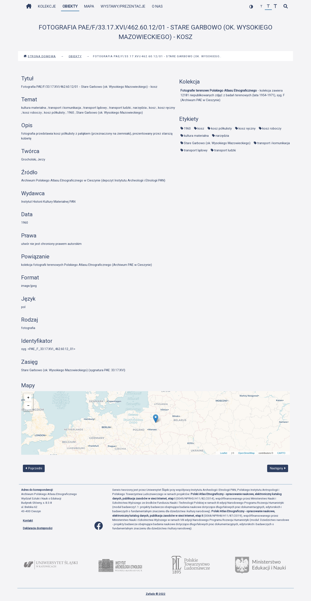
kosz (200, 128)
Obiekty (70, 6)
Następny (278, 468)
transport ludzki (225, 150)
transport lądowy (195, 150)
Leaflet (223, 453)
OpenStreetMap (246, 453)
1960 (187, 128)
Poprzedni (34, 468)
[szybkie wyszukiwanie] (285, 6)
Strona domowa (40, 56)
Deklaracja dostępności (37, 528)
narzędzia (222, 136)
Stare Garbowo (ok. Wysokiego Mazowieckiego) (217, 143)
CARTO (281, 453)
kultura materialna (196, 136)
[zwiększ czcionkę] (275, 6)
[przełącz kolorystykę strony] (251, 6)
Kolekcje (47, 6)
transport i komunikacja (273, 143)
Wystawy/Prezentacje (123, 6)
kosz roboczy (271, 128)
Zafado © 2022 (155, 593)
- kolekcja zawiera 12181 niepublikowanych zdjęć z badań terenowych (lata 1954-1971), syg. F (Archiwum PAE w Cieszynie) (232, 95)
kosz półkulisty (221, 128)
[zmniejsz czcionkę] (261, 6)
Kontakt (28, 520)
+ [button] (28, 397)
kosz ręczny (247, 128)
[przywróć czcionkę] (268, 6)
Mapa (89, 6)
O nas (157, 6)
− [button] (28, 405)
